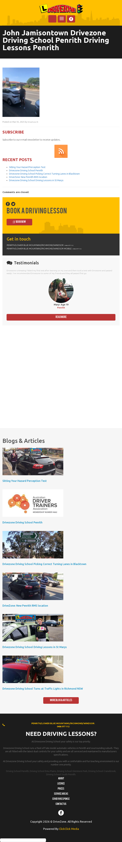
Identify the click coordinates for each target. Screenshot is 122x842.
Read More (61, 317)
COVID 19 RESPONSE (61, 799)
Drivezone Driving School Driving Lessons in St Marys (36, 180)
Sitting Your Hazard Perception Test (27, 167)
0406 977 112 (68, 245)
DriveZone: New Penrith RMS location (28, 177)
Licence (61, 784)
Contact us (61, 804)
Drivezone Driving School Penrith (26, 170)
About (61, 779)
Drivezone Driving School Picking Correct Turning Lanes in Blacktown (44, 173)
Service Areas (61, 794)
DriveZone (32, 122)
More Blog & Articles (61, 700)
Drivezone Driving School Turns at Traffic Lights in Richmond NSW (42, 688)
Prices (61, 789)
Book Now (21, 222)
